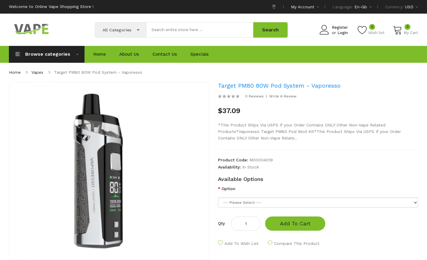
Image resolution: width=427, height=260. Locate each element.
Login (342, 33)
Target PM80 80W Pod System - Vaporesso (98, 72)
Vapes (37, 72)
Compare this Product (296, 243)
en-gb (363, 6)
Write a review (283, 96)
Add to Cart (295, 223)
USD (411, 6)
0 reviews (254, 96)
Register (340, 27)
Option (228, 188)
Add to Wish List (241, 243)
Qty (221, 223)
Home (15, 72)
